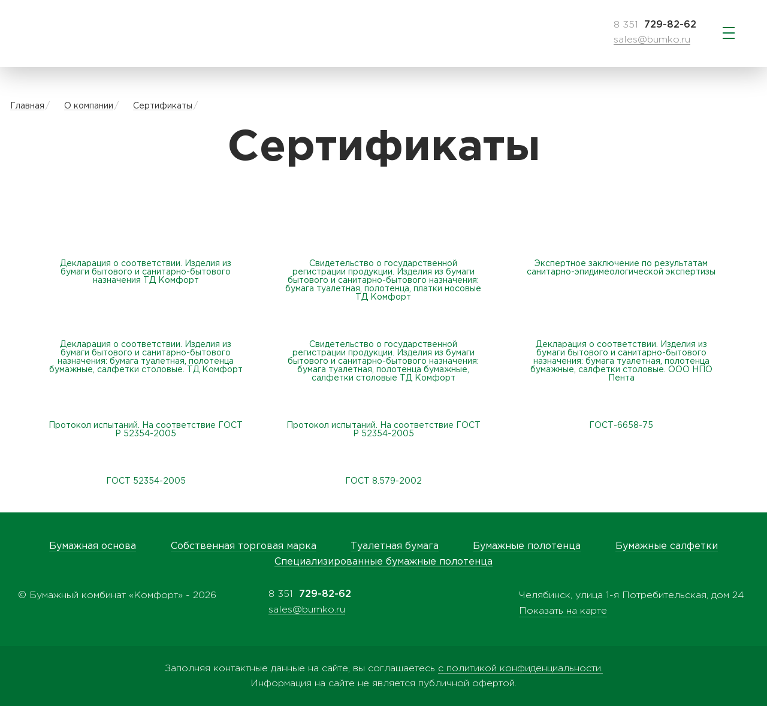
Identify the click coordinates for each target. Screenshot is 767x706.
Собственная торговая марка (243, 546)
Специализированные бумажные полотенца (383, 561)
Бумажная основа (92, 546)
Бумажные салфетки (666, 546)
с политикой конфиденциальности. (520, 668)
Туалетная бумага (395, 546)
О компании (88, 106)
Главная (27, 106)
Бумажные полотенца (527, 546)
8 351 (655, 24)
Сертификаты (162, 106)
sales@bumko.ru (652, 39)
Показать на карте (563, 611)
